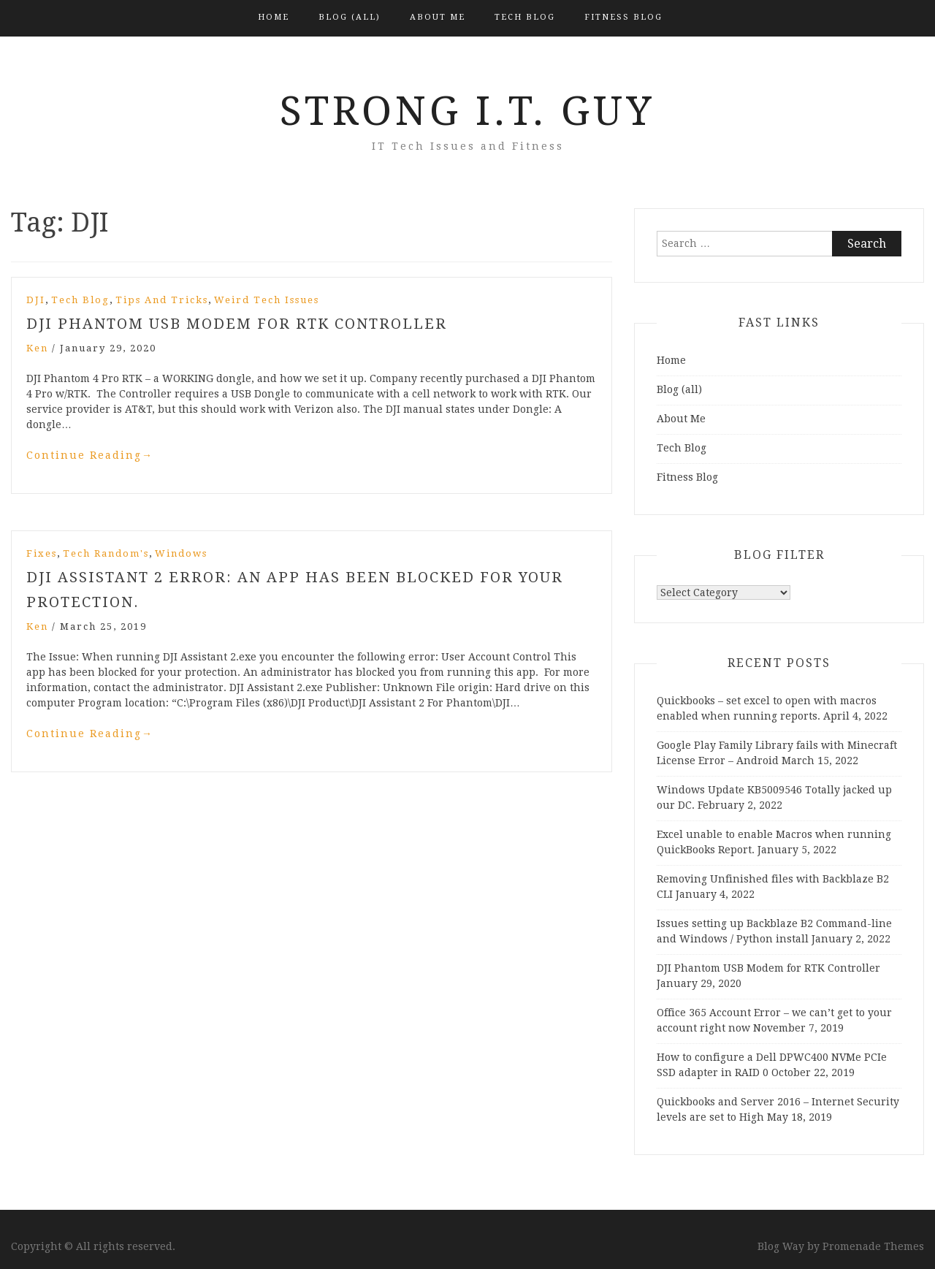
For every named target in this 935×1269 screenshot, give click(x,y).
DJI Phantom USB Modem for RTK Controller (236, 323)
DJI (35, 299)
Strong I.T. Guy (467, 111)
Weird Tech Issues (266, 299)
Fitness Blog (623, 17)
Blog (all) (349, 17)
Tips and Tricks (161, 299)
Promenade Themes (873, 1246)
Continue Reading (89, 455)
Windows (181, 553)
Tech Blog (525, 17)
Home (273, 17)
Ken (37, 348)
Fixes (41, 553)
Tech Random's (106, 553)
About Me (437, 17)
